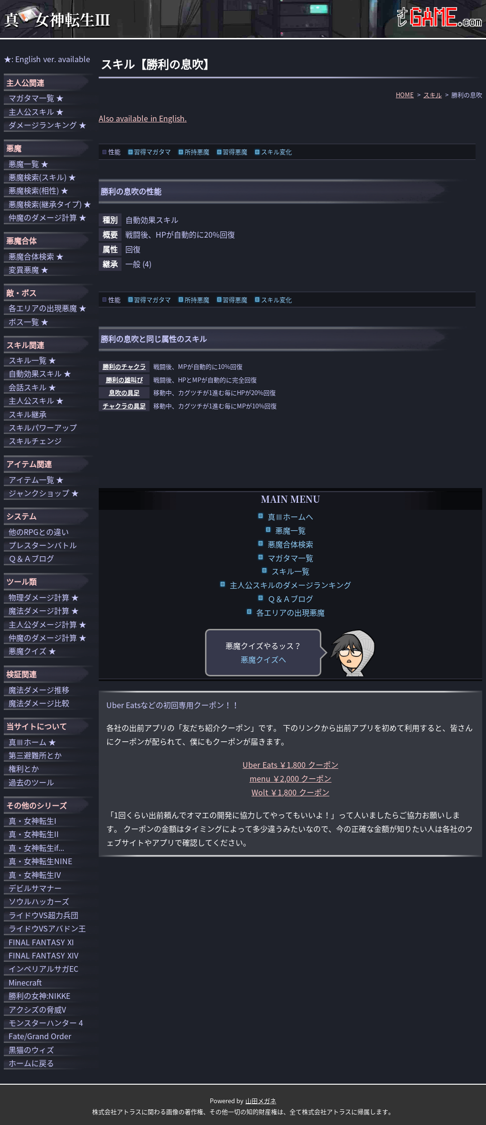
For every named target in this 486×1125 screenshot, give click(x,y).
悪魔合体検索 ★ (36, 256)
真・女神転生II (34, 833)
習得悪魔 (235, 151)
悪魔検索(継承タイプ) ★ (50, 204)
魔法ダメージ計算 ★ (44, 610)
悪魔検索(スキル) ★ (42, 177)
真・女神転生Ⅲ (57, 19)
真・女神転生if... (36, 847)
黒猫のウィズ (31, 1049)
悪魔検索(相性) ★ (38, 190)
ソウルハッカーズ (39, 901)
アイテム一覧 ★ (36, 479)
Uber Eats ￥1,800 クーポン (290, 764)
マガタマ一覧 (290, 557)
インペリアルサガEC (43, 968)
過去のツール (31, 782)
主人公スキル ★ (36, 111)
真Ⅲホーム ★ (32, 741)
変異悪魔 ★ (28, 269)
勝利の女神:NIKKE (39, 995)
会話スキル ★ (32, 387)
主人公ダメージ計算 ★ (47, 624)
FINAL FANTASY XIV (43, 955)
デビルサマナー (35, 888)
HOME (405, 94)
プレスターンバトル (43, 545)
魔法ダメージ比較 (39, 703)
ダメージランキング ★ (47, 124)
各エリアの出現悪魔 (290, 612)
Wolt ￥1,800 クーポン (290, 792)
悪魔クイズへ (263, 659)
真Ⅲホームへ (290, 516)
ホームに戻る (31, 1063)
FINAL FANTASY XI (41, 942)
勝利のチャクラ (124, 366)
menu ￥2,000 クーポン (291, 778)
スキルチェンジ (35, 440)
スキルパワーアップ (43, 427)
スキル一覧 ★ (32, 360)
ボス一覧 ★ (28, 321)
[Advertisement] (290, 453)
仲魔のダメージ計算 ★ (47, 217)
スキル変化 (276, 151)
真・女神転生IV (35, 874)
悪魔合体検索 (290, 544)
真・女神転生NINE (40, 861)
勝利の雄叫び (124, 379)
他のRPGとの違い (39, 531)
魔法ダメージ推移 (39, 689)
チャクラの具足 (124, 405)
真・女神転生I (32, 820)
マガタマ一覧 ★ (36, 97)
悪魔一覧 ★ (28, 163)
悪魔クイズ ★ (32, 650)
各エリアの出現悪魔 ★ (47, 308)
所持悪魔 (197, 151)
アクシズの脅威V (37, 1009)
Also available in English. (143, 118)
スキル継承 (28, 414)
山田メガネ (260, 1100)
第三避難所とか (35, 755)
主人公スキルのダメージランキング (290, 584)
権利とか (24, 768)
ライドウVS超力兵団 (43, 915)
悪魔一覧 (290, 530)
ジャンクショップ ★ (44, 492)
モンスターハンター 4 (46, 1022)
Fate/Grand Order (40, 1036)
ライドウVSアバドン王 (47, 928)
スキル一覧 (290, 571)
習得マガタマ (152, 151)
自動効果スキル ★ (40, 373)
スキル (432, 94)
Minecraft (25, 982)
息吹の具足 (124, 392)
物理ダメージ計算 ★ (44, 597)
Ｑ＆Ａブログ (290, 598)
